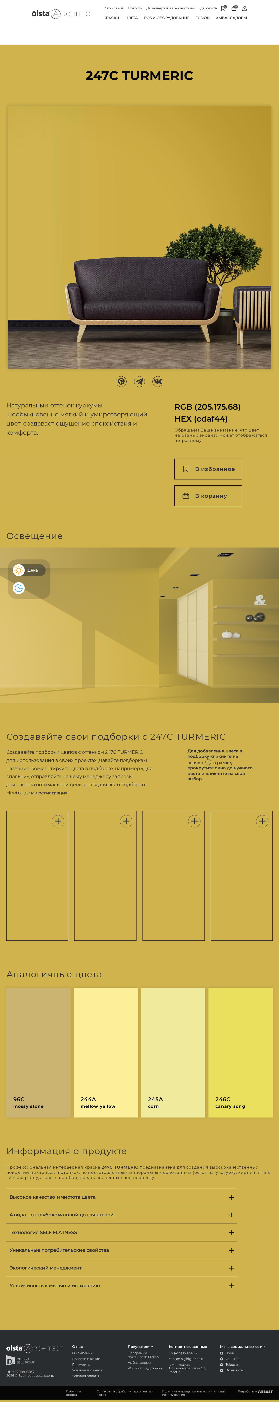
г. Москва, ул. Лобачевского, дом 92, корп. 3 (186, 1369)
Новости (135, 8)
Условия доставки (88, 1372)
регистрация (56, 793)
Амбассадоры (231, 18)
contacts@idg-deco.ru (186, 1360)
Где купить (208, 8)
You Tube (228, 1360)
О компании (113, 8)
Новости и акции (87, 1360)
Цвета (131, 18)
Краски (111, 18)
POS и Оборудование (167, 18)
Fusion (202, 18)
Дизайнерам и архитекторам (170, 8)
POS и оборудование (145, 1370)
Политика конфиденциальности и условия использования (194, 1394)
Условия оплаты (86, 1377)
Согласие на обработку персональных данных (126, 1394)
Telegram (228, 1366)
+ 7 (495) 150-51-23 (182, 1354)
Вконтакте (229, 1372)
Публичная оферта (76, 1394)
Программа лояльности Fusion (143, 1356)
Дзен (225, 1354)
